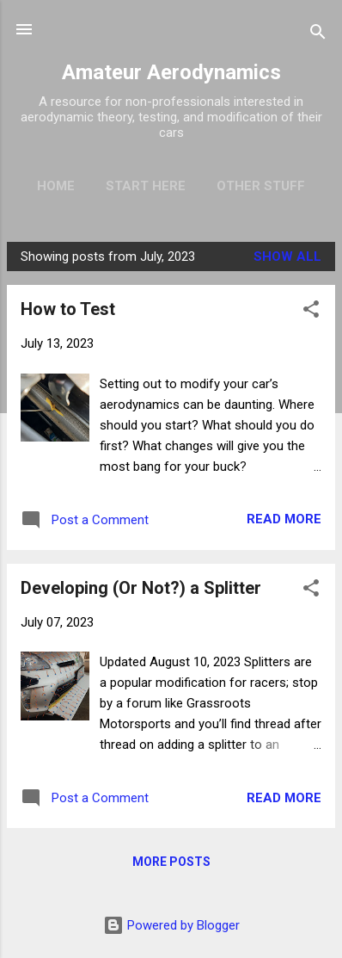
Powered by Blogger (171, 925)
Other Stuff (261, 186)
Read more (284, 519)
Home (56, 186)
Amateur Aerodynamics (171, 72)
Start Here (146, 186)
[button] (311, 312)
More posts (171, 861)
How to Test (68, 309)
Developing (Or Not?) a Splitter (141, 588)
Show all (287, 256)
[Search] (318, 35)
